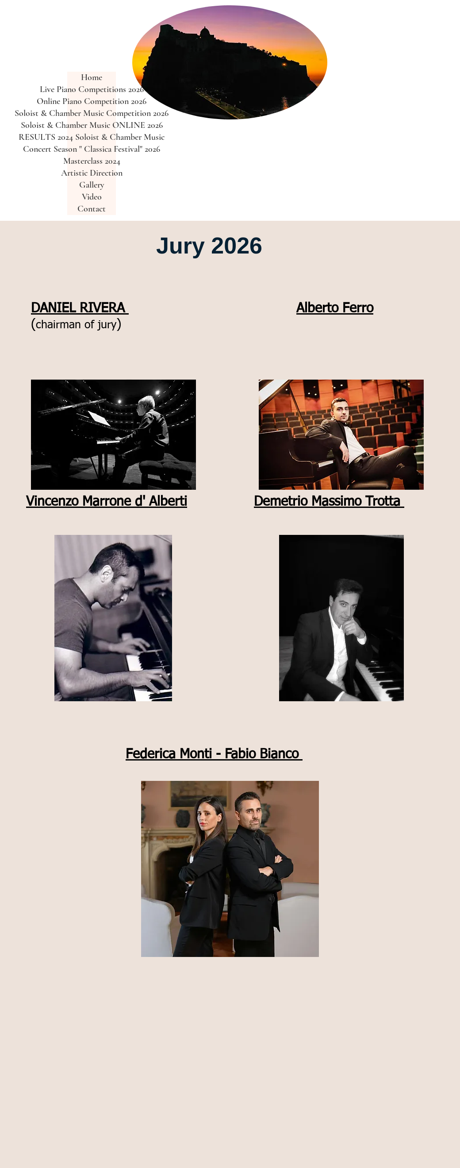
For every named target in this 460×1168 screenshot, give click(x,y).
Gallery (91, 185)
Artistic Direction (91, 173)
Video (92, 197)
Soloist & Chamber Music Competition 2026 (91, 113)
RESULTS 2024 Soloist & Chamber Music (91, 137)
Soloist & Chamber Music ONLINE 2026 (91, 125)
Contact (91, 209)
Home (91, 77)
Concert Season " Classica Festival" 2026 (91, 149)
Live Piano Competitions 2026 (91, 89)
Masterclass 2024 (91, 161)
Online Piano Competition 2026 (91, 101)
